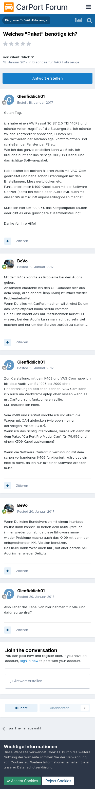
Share (21, 708)
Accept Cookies (22, 781)
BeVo (22, 260)
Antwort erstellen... (27, 681)
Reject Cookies (58, 781)
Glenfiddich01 (22, 57)
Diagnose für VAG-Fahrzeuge (55, 62)
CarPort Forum (36, 7)
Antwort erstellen (47, 78)
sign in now (29, 661)
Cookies (53, 752)
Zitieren (22, 241)
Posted (35, 267)
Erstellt (35, 102)
